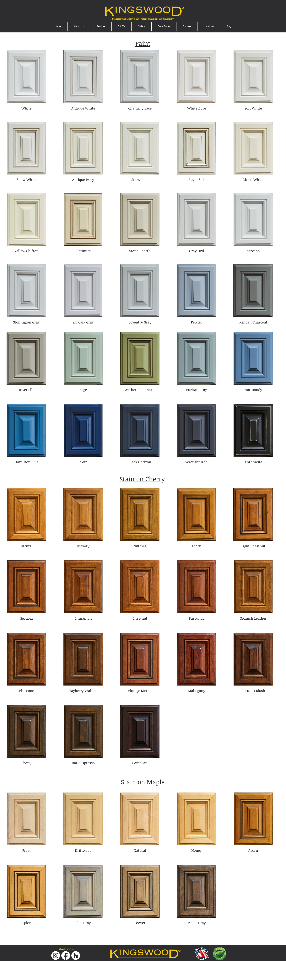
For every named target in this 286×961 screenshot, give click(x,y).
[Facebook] (65, 955)
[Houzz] (75, 955)
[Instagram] (55, 955)
